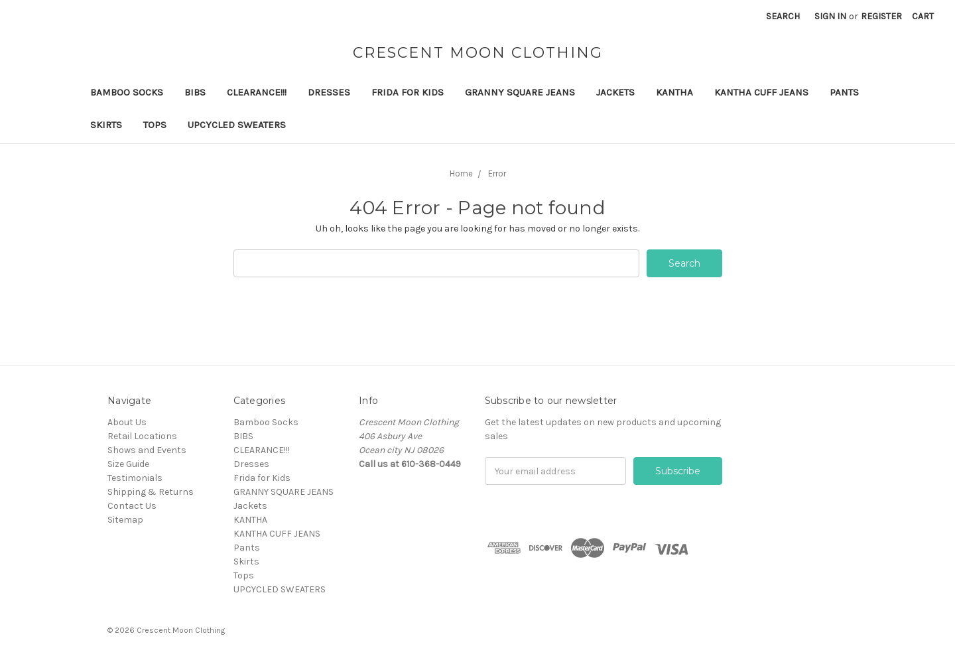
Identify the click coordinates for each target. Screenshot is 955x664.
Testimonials (134, 478)
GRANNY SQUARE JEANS (520, 92)
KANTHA (674, 92)
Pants (844, 92)
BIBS (195, 92)
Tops (154, 125)
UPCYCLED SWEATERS (237, 125)
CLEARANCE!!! (256, 92)
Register (881, 16)
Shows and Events (146, 450)
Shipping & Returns (150, 492)
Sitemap (125, 519)
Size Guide (128, 464)
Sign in (830, 16)
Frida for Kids (407, 92)
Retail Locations (142, 436)
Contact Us (132, 505)
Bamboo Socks (126, 92)
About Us (127, 422)
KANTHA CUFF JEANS (761, 92)
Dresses (329, 92)
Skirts (106, 125)
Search (783, 16)
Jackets (615, 92)
